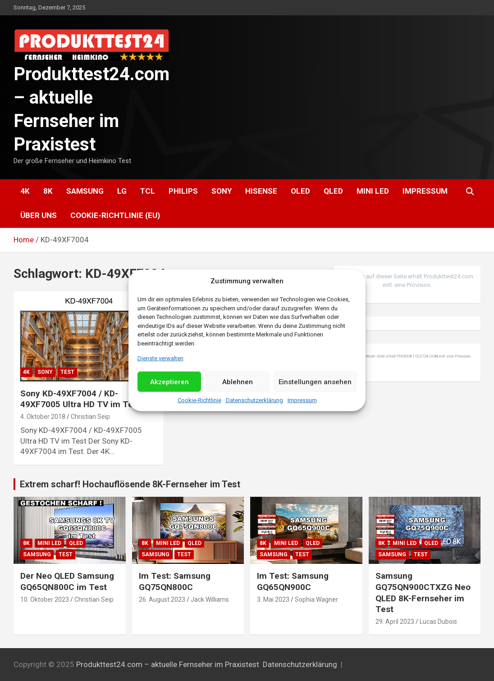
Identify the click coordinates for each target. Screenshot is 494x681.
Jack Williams (210, 599)
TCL (147, 190)
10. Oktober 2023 (44, 599)
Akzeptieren (169, 382)
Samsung (85, 190)
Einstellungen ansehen (315, 382)
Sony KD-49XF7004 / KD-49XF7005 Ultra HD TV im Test (80, 399)
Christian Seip (90, 416)
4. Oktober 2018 (42, 416)
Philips (183, 190)
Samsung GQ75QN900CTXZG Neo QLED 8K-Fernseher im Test (423, 592)
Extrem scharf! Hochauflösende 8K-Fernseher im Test (130, 484)
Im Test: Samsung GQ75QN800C (174, 581)
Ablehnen (237, 382)
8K (48, 190)
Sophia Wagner (316, 599)
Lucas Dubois (438, 621)
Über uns (38, 215)
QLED (333, 190)
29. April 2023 (394, 621)
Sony (221, 190)
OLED (300, 190)
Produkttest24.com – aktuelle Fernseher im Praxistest (167, 664)
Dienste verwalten (160, 358)
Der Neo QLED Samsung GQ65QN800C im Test (67, 581)
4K (25, 190)
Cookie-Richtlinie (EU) (115, 215)
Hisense (261, 190)
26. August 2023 (162, 599)
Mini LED (373, 190)
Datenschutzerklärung (254, 400)
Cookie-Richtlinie (199, 400)
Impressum (302, 400)
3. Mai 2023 (273, 599)
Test (67, 372)
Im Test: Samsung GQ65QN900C (293, 581)
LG (122, 190)
